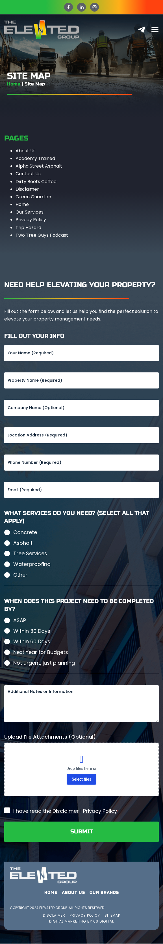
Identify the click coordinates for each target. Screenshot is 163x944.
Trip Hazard (28, 227)
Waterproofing (32, 564)
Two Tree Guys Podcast (42, 235)
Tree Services (30, 553)
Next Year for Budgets (40, 652)
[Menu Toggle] (155, 29)
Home (13, 84)
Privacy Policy (31, 219)
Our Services (30, 212)
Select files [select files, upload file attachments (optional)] (81, 779)
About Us (26, 151)
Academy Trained (35, 158)
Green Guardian (33, 197)
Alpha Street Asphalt (39, 166)
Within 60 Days (31, 641)
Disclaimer (27, 189)
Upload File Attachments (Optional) (50, 736)
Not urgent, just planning (44, 662)
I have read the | (66, 811)
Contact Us (28, 173)
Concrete (25, 532)
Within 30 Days (31, 631)
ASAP (19, 620)
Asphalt (22, 542)
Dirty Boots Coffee (36, 181)
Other (20, 574)
